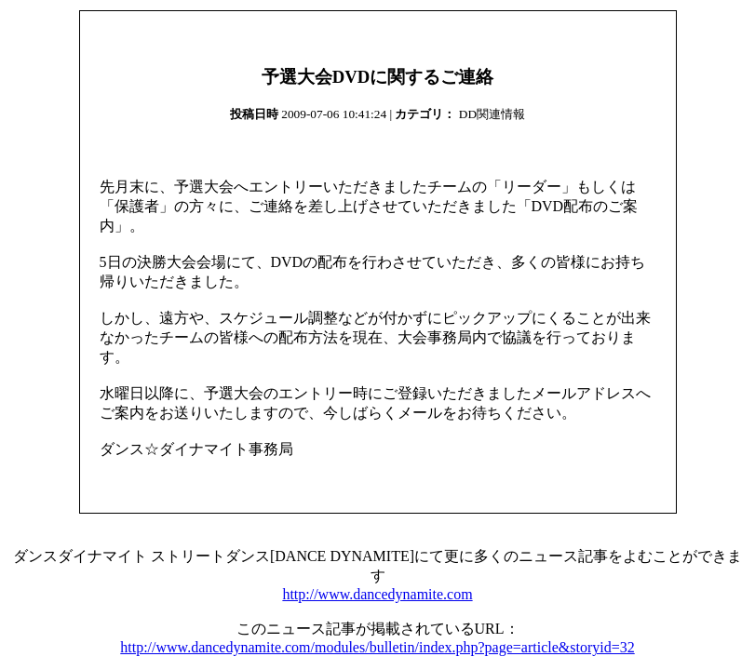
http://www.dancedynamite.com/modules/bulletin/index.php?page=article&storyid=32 (377, 647)
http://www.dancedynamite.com (377, 594)
